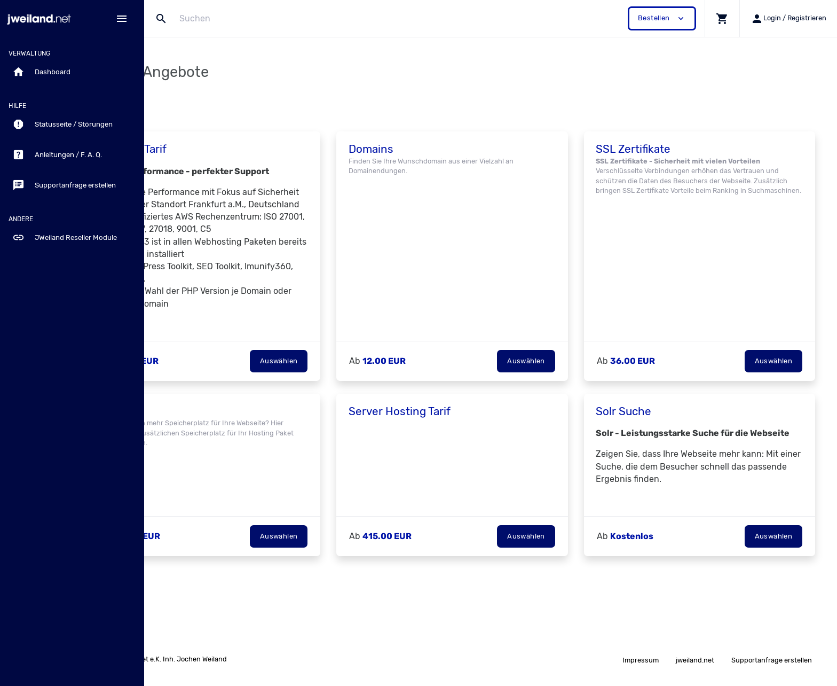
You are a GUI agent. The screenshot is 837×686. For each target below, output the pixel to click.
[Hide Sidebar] (121, 18)
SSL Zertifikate (662, 149)
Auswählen (326, 385)
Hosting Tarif (199, 149)
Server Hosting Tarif (447, 436)
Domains (418, 149)
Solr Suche (653, 436)
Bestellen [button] (662, 18)
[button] (722, 18)
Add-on (186, 436)
